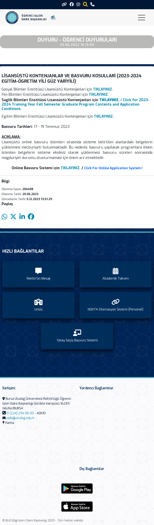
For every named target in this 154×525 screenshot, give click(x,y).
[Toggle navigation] (142, 17)
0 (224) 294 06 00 (20, 413)
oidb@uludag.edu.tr (20, 418)
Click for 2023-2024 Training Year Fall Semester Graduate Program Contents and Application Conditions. (76, 104)
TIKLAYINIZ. (71, 168)
